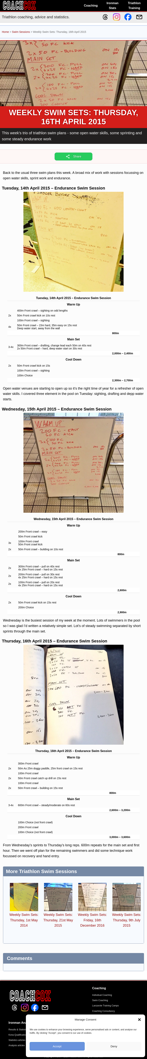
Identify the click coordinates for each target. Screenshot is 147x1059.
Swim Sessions (21, 31)
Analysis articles (17, 1045)
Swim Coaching (100, 1000)
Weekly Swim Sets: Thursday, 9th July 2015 (126, 920)
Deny (114, 1046)
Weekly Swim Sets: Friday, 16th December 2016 (92, 920)
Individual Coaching (102, 995)
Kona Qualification (18, 1035)
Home (5, 31)
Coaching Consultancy (103, 1011)
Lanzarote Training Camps (105, 1005)
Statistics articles (17, 1040)
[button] (139, 1019)
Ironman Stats (112, 6)
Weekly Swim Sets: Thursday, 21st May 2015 (58, 920)
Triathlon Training (134, 6)
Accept (57, 1046)
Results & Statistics (18, 1029)
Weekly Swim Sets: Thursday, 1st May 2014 (24, 920)
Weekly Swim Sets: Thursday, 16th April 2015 (73, 117)
